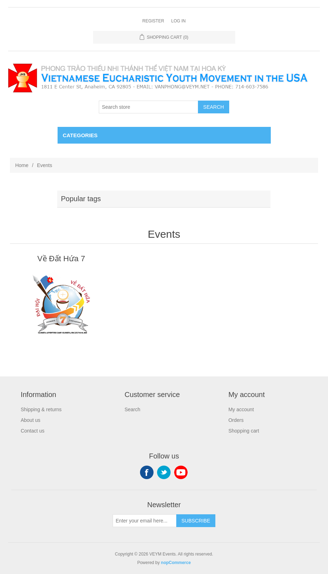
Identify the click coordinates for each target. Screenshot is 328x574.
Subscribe (196, 521)
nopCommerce (176, 562)
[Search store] (148, 107)
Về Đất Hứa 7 (61, 258)
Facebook (147, 472)
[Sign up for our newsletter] (145, 520)
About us (30, 420)
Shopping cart (243, 431)
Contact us (32, 431)
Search (213, 107)
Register (153, 20)
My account (241, 409)
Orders (236, 420)
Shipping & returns (41, 409)
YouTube (181, 472)
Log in (178, 20)
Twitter (164, 472)
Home (21, 165)
